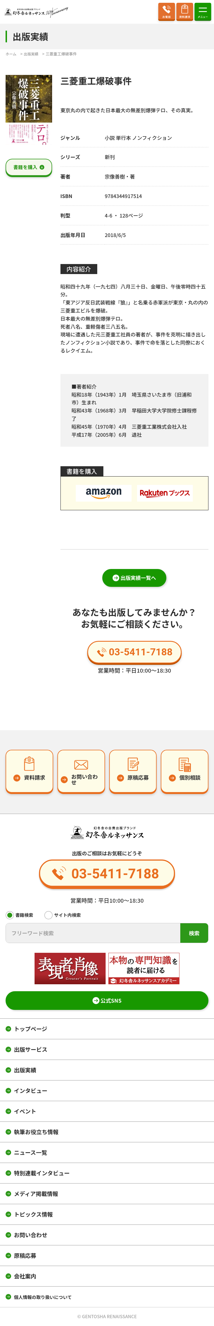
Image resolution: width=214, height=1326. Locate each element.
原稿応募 (25, 1256)
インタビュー (30, 1091)
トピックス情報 (33, 1215)
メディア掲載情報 (36, 1194)
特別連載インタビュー (42, 1173)
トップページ (30, 1029)
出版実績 (25, 1070)
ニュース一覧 (30, 1153)
